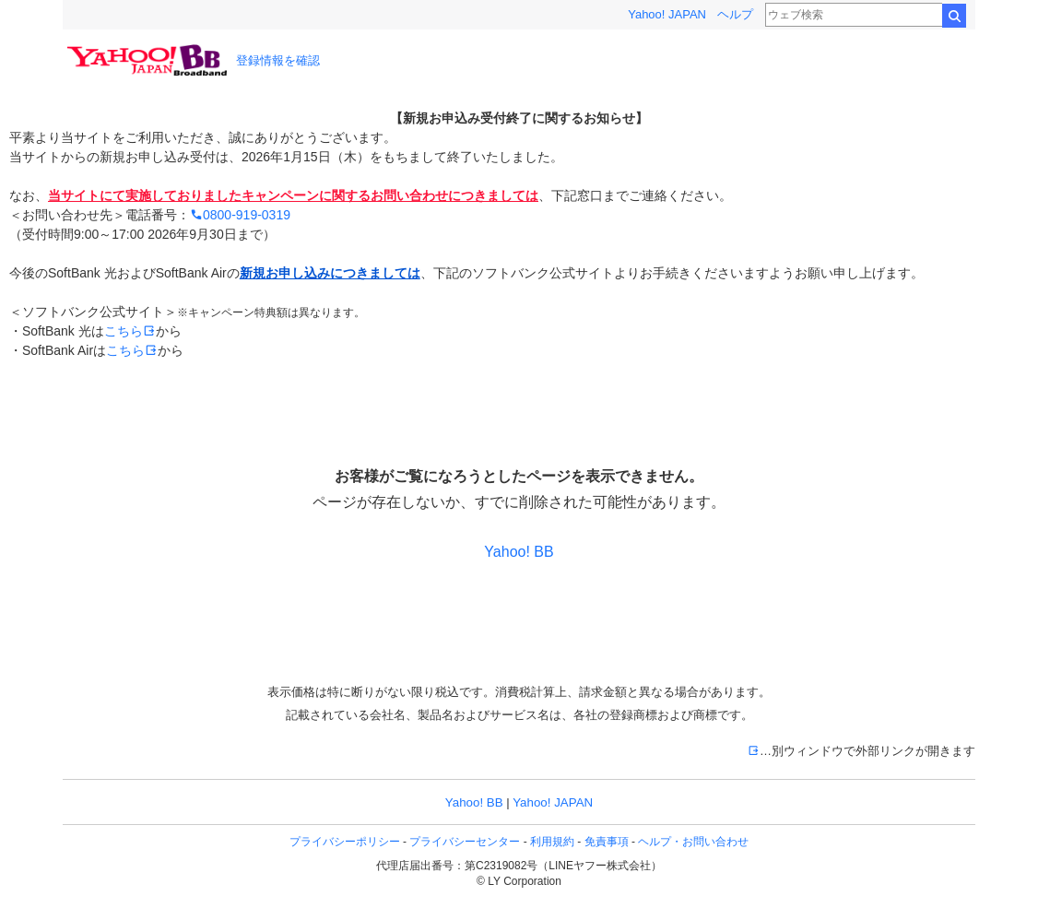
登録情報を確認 (278, 60)
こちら (130, 331)
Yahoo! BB (518, 552)
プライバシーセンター (464, 841)
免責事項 (606, 841)
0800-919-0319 (240, 214)
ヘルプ (735, 14)
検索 (954, 16)
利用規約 (552, 841)
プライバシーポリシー (344, 841)
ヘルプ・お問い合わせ (693, 841)
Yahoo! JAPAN (667, 14)
